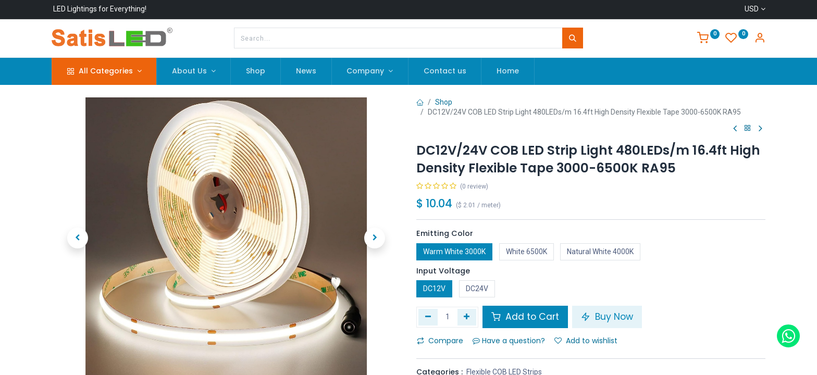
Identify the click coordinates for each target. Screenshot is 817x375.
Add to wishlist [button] (585, 340)
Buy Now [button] (607, 316)
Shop (443, 102)
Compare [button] (440, 340)
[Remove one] (428, 317)
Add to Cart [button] (525, 316)
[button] (78, 238)
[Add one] (467, 317)
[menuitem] (255, 71)
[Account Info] (759, 39)
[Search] (572, 38)
